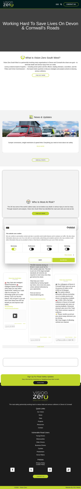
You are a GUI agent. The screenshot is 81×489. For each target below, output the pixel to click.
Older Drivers (40, 442)
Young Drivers (40, 436)
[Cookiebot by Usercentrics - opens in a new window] (68, 228)
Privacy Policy (40, 463)
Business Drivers (40, 445)
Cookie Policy (40, 464)
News (40, 415)
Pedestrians (40, 451)
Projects (40, 421)
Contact (40, 428)
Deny (40, 260)
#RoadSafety (9, 306)
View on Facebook (18, 323)
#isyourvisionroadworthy (37, 299)
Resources (40, 424)
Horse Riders (40, 455)
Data (40, 418)
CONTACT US (71, 4)
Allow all (63, 260)
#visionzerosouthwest (11, 308)
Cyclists (40, 448)
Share (24, 323)
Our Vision (40, 412)
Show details (68, 255)
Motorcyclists (40, 439)
